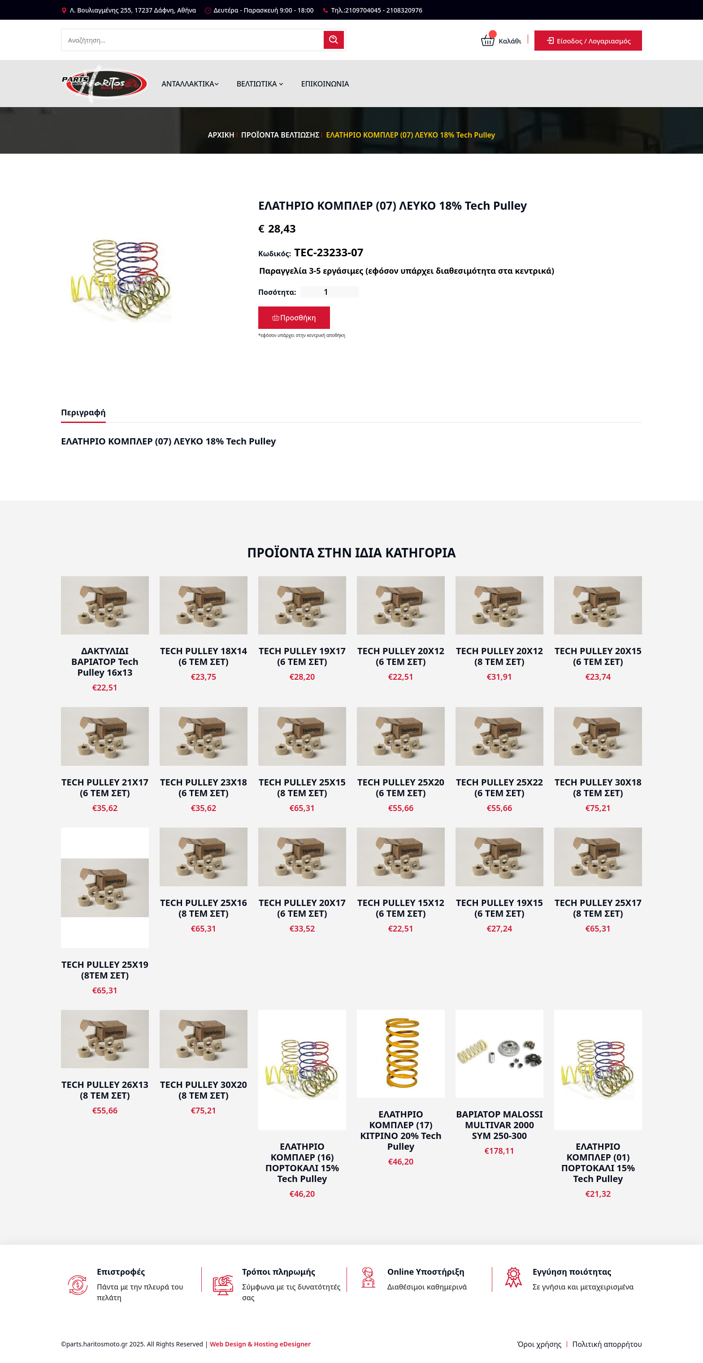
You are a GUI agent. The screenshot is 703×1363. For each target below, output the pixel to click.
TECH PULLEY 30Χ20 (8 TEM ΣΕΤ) (203, 1089)
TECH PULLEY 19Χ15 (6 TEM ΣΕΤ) (499, 908)
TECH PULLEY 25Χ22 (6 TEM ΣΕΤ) (499, 787)
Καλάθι (501, 40)
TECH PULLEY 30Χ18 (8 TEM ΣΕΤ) (598, 787)
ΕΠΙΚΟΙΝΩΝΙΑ (325, 84)
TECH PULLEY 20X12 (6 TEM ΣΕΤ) (400, 656)
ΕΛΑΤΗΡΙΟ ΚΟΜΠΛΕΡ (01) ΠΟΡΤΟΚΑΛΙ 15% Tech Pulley (598, 1162)
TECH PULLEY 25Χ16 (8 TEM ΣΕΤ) (203, 908)
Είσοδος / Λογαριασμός (588, 40)
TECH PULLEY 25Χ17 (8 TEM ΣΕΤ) (598, 908)
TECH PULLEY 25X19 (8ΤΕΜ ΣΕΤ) (104, 969)
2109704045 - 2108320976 (383, 10)
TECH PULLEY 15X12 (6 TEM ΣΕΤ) (400, 908)
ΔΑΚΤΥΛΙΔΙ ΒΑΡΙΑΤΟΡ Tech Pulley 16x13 (105, 661)
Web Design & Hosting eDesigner (260, 1344)
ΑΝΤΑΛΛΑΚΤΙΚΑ (190, 84)
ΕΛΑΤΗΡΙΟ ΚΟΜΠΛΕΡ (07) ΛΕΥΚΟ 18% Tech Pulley (410, 135)
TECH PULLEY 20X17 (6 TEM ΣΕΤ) (302, 908)
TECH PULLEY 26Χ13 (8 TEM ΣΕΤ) (104, 1089)
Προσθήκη (294, 318)
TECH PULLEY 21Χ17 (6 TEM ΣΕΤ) (104, 787)
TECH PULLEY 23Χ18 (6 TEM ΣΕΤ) (203, 787)
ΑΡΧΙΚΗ (221, 135)
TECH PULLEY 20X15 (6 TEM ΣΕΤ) (598, 656)
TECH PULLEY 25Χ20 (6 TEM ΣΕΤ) (400, 787)
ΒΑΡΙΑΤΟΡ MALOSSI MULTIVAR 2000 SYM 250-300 (499, 1125)
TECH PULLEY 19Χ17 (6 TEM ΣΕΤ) (302, 656)
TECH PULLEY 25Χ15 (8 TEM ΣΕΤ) (302, 787)
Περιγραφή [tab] (83, 412)
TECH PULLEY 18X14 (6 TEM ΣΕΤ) (203, 656)
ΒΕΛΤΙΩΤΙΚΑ (260, 84)
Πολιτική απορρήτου (607, 1344)
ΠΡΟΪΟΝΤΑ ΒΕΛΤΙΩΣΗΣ (280, 135)
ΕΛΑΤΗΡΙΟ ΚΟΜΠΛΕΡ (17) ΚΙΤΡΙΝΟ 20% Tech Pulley (400, 1130)
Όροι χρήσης (539, 1344)
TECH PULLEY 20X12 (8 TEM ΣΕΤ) (499, 656)
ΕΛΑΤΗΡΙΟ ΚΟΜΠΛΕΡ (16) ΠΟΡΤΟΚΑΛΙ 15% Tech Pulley (302, 1162)
